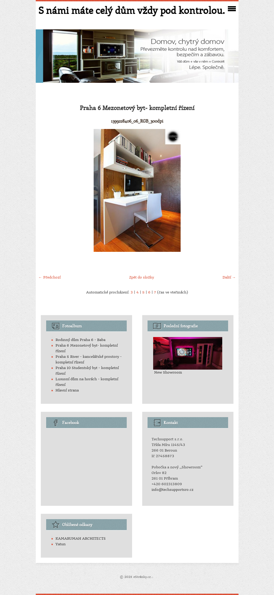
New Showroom (168, 372)
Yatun (60, 544)
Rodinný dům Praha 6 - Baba (80, 340)
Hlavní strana (67, 390)
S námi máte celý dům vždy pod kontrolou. (131, 10)
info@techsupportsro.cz (172, 490)
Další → (229, 277)
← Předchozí (49, 277)
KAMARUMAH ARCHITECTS (80, 539)
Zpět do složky (141, 277)
